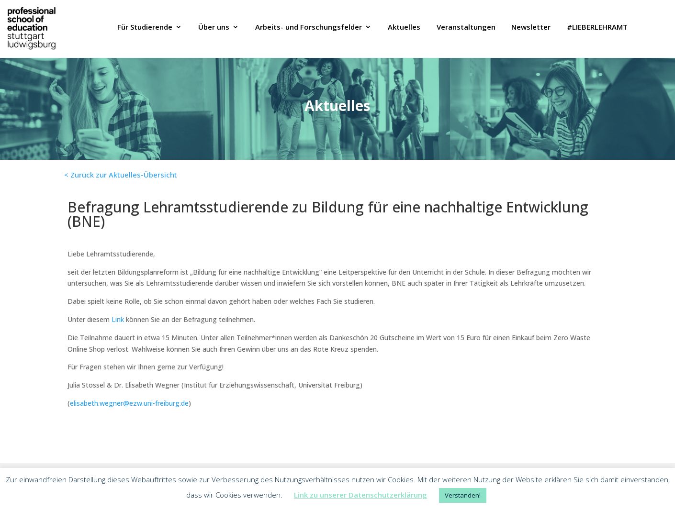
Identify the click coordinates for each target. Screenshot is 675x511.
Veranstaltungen (466, 28)
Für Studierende (144, 28)
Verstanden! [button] (463, 495)
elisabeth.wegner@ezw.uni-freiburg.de (129, 403)
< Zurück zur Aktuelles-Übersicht (120, 174)
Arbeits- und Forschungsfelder (308, 28)
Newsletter (531, 28)
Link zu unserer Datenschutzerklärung (360, 495)
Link (118, 319)
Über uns (213, 28)
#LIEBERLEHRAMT (597, 28)
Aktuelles (404, 28)
